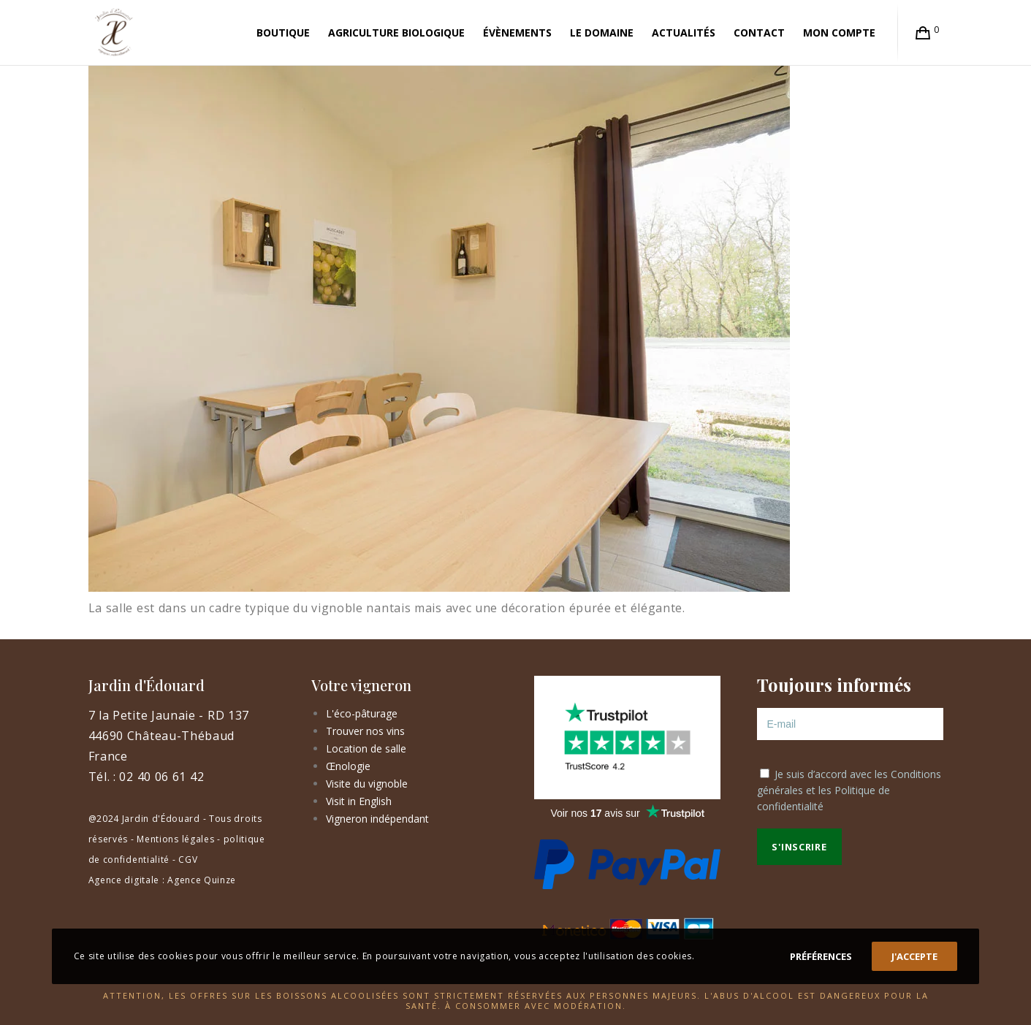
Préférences (821, 956)
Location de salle (366, 748)
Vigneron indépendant (377, 819)
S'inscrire (799, 846)
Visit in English (359, 801)
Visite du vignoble (367, 783)
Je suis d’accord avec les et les (849, 790)
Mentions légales (175, 839)
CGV (187, 859)
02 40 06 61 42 (161, 777)
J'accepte (914, 956)
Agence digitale (124, 880)
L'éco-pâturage (361, 713)
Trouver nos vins (365, 731)
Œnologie (348, 766)
